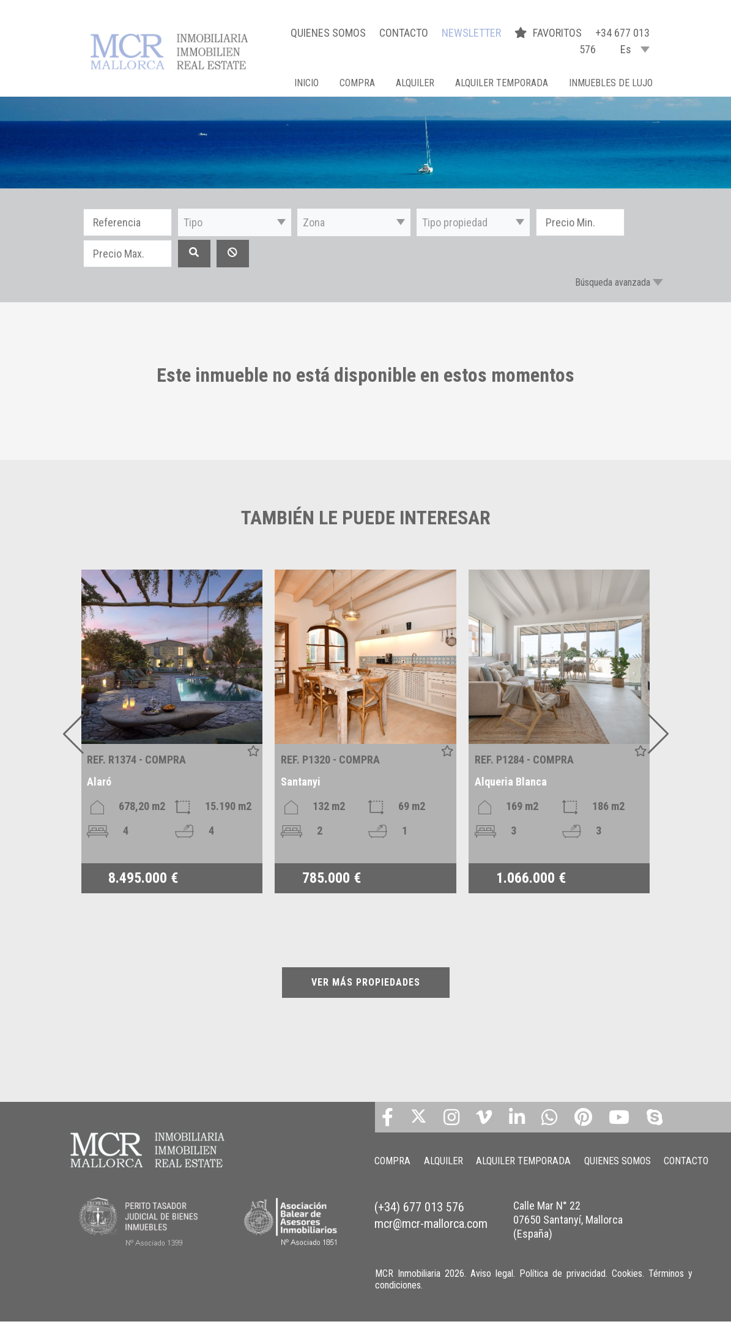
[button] (234, 222)
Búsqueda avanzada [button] (612, 282)
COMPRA (357, 83)
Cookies (627, 1279)
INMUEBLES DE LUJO (611, 83)
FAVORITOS (549, 32)
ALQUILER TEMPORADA (501, 83)
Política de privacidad (562, 1279)
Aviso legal (491, 1279)
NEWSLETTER (471, 32)
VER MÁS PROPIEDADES (365, 982)
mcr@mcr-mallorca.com (431, 1236)
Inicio (306, 83)
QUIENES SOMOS (328, 32)
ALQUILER (415, 83)
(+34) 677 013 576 (419, 1221)
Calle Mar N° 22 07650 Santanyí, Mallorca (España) (568, 1233)
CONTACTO (403, 32)
